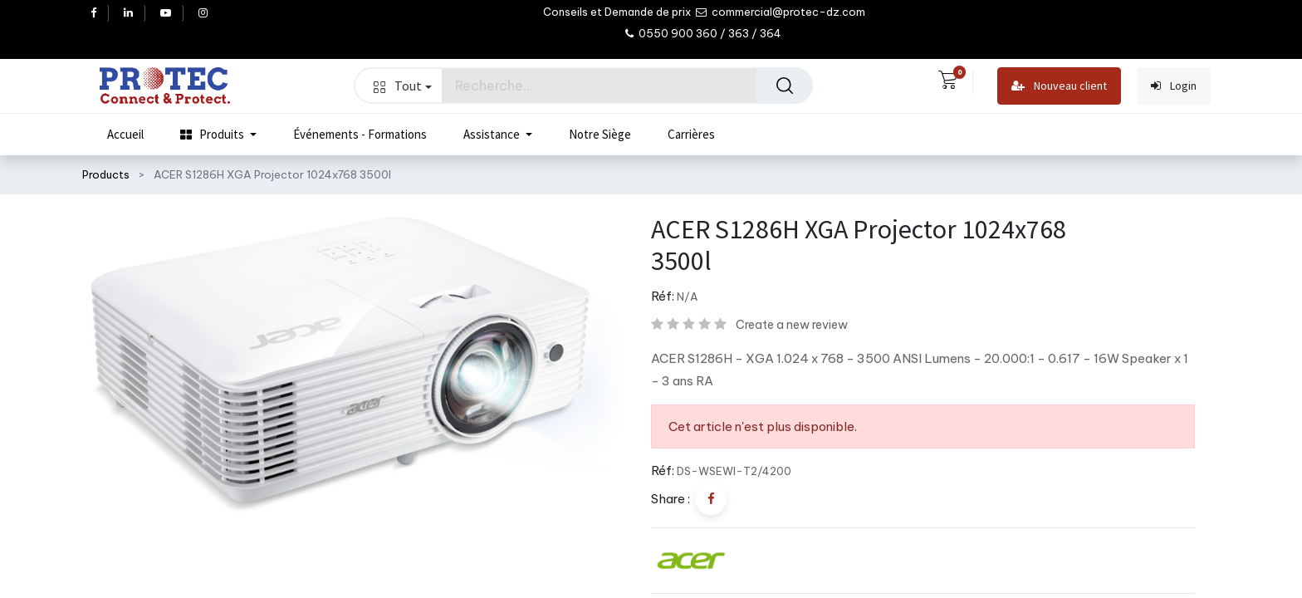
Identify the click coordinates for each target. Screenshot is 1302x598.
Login (1174, 86)
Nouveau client (1059, 86)
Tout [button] (403, 85)
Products (106, 174)
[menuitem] (125, 134)
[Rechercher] (784, 85)
